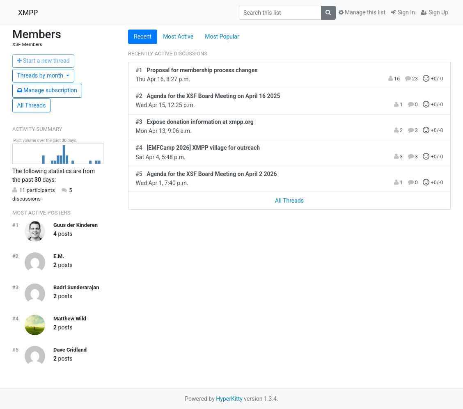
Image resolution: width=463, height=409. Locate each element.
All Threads (31, 105)
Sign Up (434, 12)
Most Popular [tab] (222, 36)
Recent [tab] (142, 36)
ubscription (47, 90)
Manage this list (362, 12)
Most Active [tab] (178, 36)
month (41, 75)
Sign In (403, 12)
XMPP (28, 13)
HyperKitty (229, 398)
